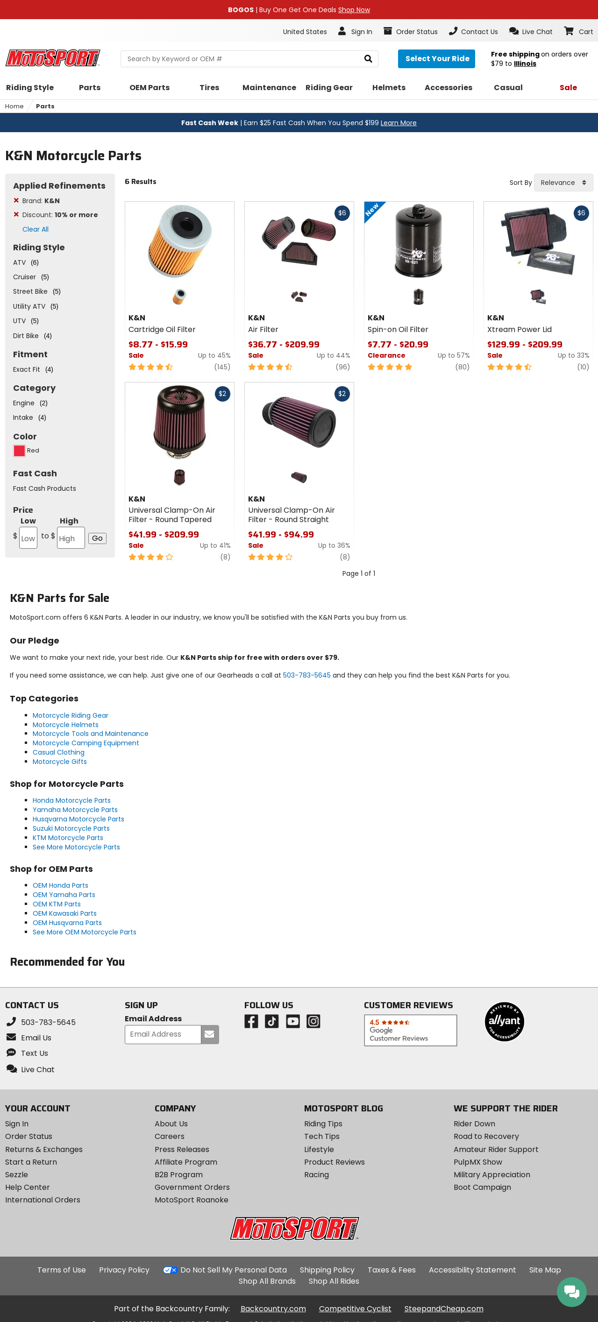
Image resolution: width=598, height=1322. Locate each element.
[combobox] (563, 182)
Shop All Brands (267, 1281)
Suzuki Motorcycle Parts (71, 828)
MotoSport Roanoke (191, 1200)
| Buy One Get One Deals (299, 9)
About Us (171, 1123)
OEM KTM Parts (57, 904)
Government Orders (192, 1187)
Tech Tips (322, 1136)
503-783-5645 (307, 675)
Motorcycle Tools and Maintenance (91, 733)
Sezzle (16, 1174)
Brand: (41, 200)
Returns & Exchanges (44, 1149)
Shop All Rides (334, 1281)
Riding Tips (323, 1123)
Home (14, 106)
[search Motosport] (249, 58)
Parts (45, 106)
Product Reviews (334, 1162)
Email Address (153, 1019)
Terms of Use (61, 1270)
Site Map (545, 1270)
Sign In (16, 1123)
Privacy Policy (124, 1270)
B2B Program (179, 1174)
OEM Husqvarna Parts (67, 922)
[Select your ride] (436, 58)
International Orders (42, 1200)
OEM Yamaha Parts (64, 894)
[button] (531, 31)
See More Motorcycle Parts (76, 847)
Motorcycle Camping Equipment (86, 743)
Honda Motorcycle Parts (72, 800)
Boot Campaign (482, 1187)
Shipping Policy (327, 1270)
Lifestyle (319, 1149)
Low (25, 532)
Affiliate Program (186, 1162)
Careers (170, 1136)
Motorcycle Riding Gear (70, 715)
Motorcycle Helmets (66, 724)
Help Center (27, 1187)
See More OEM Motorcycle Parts (84, 932)
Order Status (28, 1136)
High (62, 532)
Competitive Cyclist (355, 1308)
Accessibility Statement (472, 1270)
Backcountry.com (273, 1308)
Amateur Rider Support (496, 1149)
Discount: (60, 214)
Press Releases (182, 1149)
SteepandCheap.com (444, 1308)
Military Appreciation (492, 1174)
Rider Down (474, 1123)
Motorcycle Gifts (60, 761)
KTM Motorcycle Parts (68, 837)
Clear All (35, 229)
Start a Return (31, 1162)
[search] (368, 59)
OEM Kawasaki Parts (65, 913)
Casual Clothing (59, 752)
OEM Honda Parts (60, 885)
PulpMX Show (478, 1162)
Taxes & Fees (392, 1270)
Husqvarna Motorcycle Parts (78, 819)
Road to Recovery (486, 1136)
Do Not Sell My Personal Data (233, 1270)
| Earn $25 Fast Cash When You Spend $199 (299, 122)
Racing (316, 1174)
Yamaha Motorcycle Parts (75, 809)
